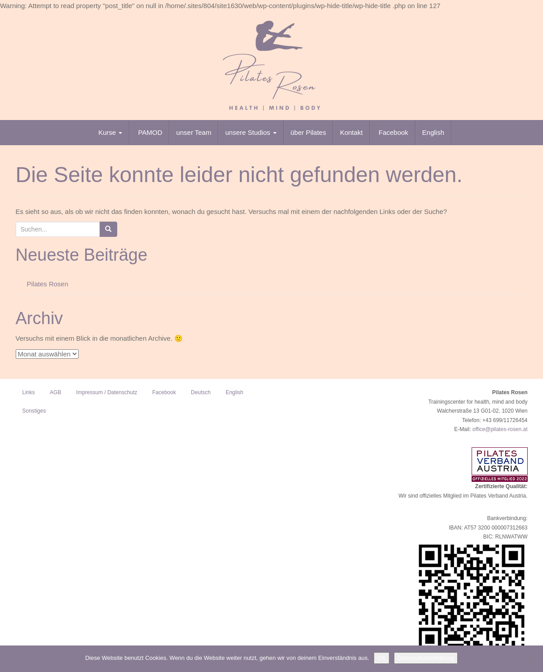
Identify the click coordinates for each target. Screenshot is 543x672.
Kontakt (351, 132)
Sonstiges (34, 411)
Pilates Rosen (48, 284)
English (433, 132)
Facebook (392, 132)
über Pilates (308, 132)
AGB (55, 392)
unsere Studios (250, 132)
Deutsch (201, 392)
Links (28, 392)
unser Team (193, 132)
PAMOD (149, 132)
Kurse (110, 132)
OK (381, 657)
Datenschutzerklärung (425, 657)
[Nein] (531, 658)
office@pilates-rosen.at (500, 429)
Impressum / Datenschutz (106, 392)
